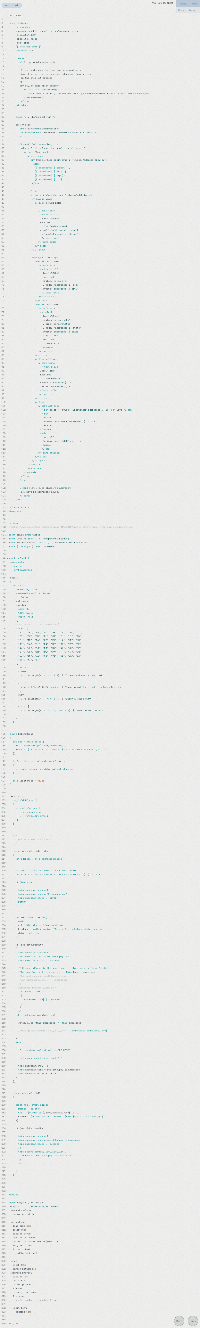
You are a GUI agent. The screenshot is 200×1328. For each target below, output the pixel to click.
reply (193, 1321)
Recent (193, 10)
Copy (179, 1321)
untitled (11, 5)
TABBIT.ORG (188, 3)
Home (181, 10)
